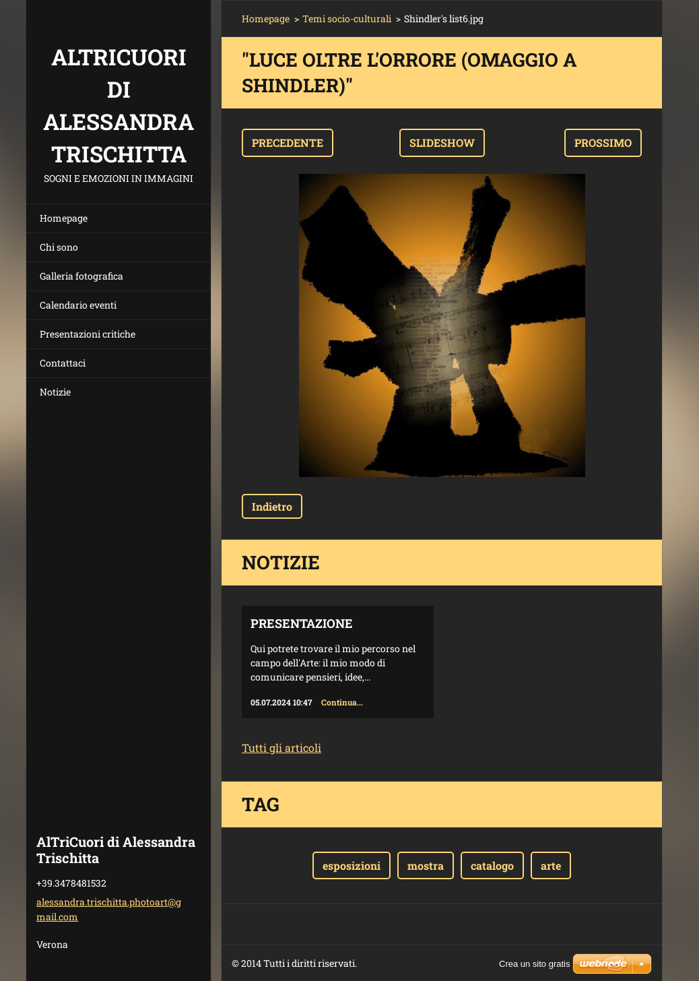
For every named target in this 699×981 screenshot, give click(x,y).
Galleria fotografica (81, 276)
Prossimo (603, 142)
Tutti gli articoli (281, 747)
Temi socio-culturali (346, 18)
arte (551, 865)
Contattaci (63, 362)
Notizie (55, 391)
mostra (425, 865)
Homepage (64, 218)
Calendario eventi (78, 304)
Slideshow (442, 142)
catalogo (492, 865)
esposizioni (351, 865)
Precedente (287, 142)
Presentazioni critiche (87, 333)
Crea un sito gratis (534, 964)
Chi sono (59, 247)
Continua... (342, 702)
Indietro (272, 506)
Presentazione (302, 623)
